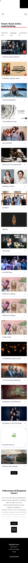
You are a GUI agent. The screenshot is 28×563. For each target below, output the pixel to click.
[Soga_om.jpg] (14, 241)
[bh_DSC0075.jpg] (14, 263)
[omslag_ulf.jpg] (14, 327)
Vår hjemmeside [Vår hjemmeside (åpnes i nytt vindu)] (14, 556)
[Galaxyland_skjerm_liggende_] (14, 47)
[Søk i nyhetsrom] (25, 14)
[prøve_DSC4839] (14, 133)
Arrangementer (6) (23, 34)
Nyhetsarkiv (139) (4, 34)
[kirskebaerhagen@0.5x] (14, 90)
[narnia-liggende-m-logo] (14, 112)
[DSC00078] (14, 198)
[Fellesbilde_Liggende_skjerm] (14, 69)
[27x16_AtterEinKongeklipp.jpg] (14, 370)
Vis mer (14, 473)
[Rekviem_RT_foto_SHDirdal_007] (14, 155)
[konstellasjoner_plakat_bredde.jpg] (14, 349)
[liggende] (14, 220)
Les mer (14, 523)
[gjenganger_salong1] (14, 176)
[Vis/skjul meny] (2, 14)
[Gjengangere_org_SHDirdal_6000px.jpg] (14, 392)
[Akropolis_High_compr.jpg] (14, 457)
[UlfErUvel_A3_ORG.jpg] (14, 284)
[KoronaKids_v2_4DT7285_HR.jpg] (14, 413)
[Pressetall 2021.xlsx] (14, 435)
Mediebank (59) (13, 34)
